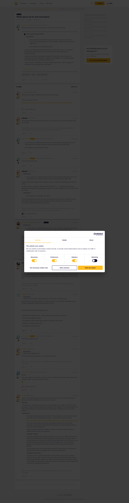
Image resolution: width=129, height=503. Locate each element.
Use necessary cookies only (39, 268)
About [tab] (91, 240)
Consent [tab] (37, 240)
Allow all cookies (90, 268)
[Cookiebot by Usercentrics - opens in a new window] (95, 234)
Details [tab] (64, 240)
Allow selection (64, 268)
